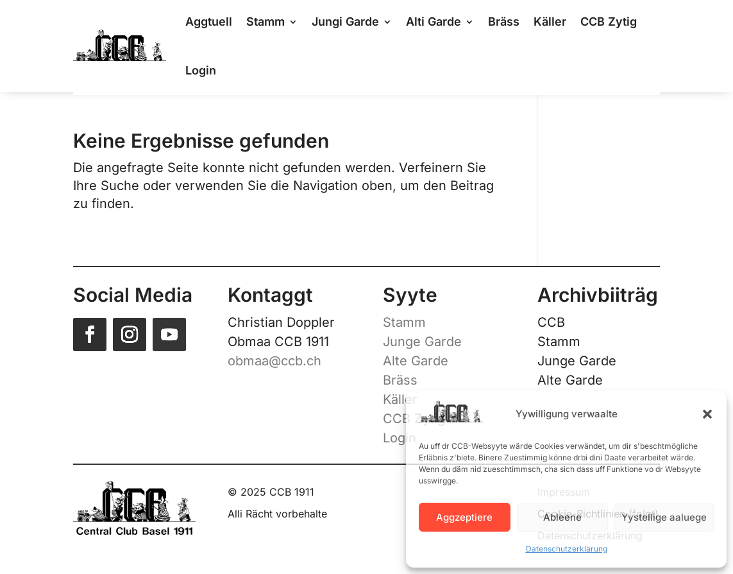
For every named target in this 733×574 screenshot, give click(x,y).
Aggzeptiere (464, 517)
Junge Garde (422, 341)
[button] (707, 414)
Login (200, 70)
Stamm (404, 322)
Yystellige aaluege (664, 517)
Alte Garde (415, 361)
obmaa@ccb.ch (274, 361)
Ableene (562, 517)
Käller (400, 399)
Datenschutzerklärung (566, 548)
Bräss (400, 380)
